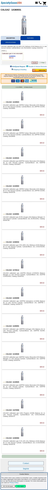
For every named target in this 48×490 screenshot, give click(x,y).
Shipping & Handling (20, 69)
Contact (26, 463)
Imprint (26, 469)
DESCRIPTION (10, 38)
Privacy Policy (14, 482)
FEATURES (30, 38)
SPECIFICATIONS (10, 42)
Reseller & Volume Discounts (38, 66)
